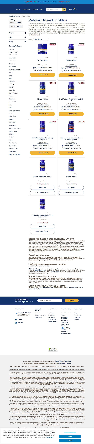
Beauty (11, 72)
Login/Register (51, 313)
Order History (51, 315)
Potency (17, 33)
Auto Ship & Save (52, 321)
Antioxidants (12, 61)
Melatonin (12, 119)
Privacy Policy (64, 320)
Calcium (11, 84)
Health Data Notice (66, 333)
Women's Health (13, 148)
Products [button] (18, 9)
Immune (11, 49)
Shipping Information (40, 315)
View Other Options (42, 193)
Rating (17, 41)
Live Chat (20, 322)
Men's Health (12, 122)
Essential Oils (12, 102)
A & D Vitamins (13, 52)
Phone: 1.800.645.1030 (24, 313)
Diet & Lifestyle (13, 93)
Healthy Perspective (47, 287)
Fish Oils (11, 107)
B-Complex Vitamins (14, 69)
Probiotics (12, 137)
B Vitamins (12, 64)
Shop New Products (14, 128)
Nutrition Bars (13, 131)
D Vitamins (12, 90)
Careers (63, 315)
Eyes (10, 105)
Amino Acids (12, 58)
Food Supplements (14, 110)
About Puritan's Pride (66, 313)
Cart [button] (75, 9)
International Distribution (64, 318)
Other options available (71, 66)
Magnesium (12, 116)
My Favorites (51, 317)
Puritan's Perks (52, 319)
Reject (70, 436)
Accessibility (64, 331)
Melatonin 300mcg (34, 269)
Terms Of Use (64, 322)
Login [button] (71, 9)
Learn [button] (41, 9)
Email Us (19, 319)
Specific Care (13, 146)
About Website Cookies (65, 325)
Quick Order (77, 317)
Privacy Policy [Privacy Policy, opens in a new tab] (49, 437)
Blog (75, 313)
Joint (10, 113)
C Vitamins (12, 81)
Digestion (11, 96)
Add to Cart (42, 75)
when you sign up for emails (24, 301)
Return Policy (38, 317)
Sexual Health (13, 143)
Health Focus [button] (27, 9)
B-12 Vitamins (12, 66)
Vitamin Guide (78, 315)
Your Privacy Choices (65, 328)
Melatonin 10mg (55, 271)
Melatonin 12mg (40, 270)
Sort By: (31, 39)
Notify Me (42, 187)
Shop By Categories (14, 16)
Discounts (35, 9)
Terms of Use (67, 361)
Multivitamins (12, 125)
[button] (40, 350)
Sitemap (76, 319)
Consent (70, 440)
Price (17, 37)
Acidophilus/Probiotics (15, 55)
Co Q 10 (11, 87)
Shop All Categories (14, 154)
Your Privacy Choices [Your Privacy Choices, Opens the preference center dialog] (70, 432)
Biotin (10, 75)
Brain (10, 78)
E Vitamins (12, 99)
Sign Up (71, 300)
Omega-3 (11, 134)
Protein (11, 140)
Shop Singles (12, 151)
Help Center (38, 313)
